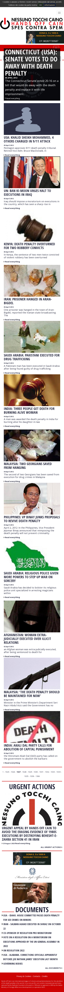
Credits (45, 976)
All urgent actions (51, 847)
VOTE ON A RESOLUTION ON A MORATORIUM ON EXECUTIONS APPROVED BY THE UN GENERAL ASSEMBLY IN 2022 (31, 942)
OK (40, 5)
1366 (38, 776)
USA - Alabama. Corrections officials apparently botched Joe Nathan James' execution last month (30, 957)
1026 (13, 772)
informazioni (50, 5)
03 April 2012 (9, 525)
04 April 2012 (9, 363)
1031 (41, 772)
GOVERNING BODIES (13, 963)
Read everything (12, 155)
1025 (7, 772)
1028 (24, 772)
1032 (47, 772)
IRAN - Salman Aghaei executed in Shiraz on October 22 (32, 926)
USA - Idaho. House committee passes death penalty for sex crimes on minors (31, 918)
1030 (36, 772)
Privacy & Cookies (23, 976)
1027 (19, 772)
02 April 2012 (9, 647)
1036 (32, 776)
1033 (53, 772)
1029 (30, 772)
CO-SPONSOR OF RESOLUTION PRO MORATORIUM (27, 933)
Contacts (36, 976)
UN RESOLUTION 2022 (13, 950)
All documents (53, 968)
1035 (26, 776)
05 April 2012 (9, 145)
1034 (58, 772)
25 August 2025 (9, 843)
